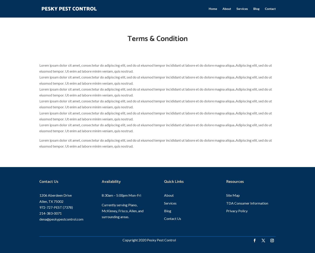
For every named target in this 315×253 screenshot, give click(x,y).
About (226, 9)
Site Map (233, 195)
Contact (270, 9)
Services (242, 9)
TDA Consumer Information (247, 203)
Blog (256, 9)
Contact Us (172, 218)
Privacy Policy (237, 211)
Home (213, 9)
